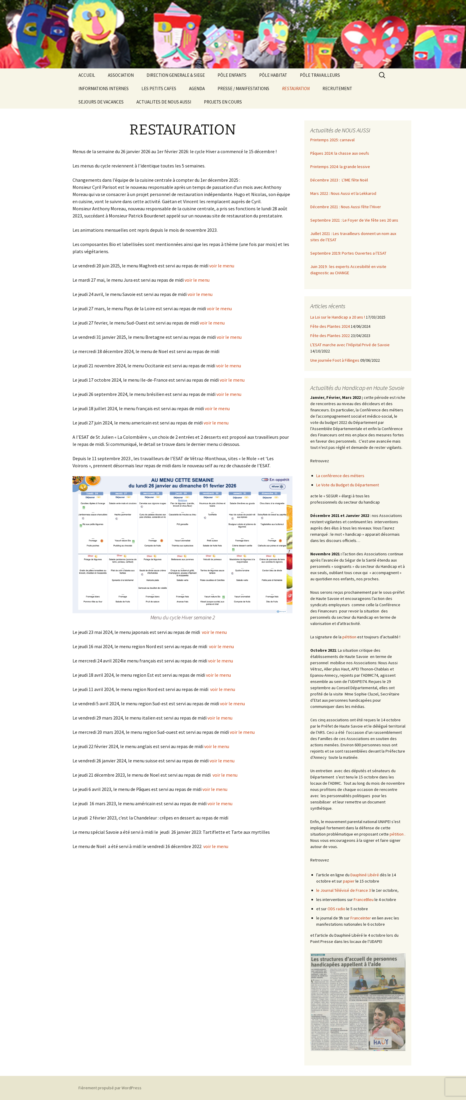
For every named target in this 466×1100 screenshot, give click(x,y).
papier (349, 881)
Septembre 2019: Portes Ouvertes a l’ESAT (348, 253)
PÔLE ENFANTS (232, 75)
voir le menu (221, 266)
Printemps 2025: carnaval (332, 139)
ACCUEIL (86, 75)
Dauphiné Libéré (364, 875)
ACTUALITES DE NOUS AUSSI (163, 102)
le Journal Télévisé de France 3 (343, 890)
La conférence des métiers (340, 475)
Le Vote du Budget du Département (347, 485)
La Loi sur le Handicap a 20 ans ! (337, 317)
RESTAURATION (296, 88)
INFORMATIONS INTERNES (103, 88)
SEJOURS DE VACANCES (101, 102)
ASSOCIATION (121, 75)
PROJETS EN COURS (223, 102)
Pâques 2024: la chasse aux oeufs (339, 153)
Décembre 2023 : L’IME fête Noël (339, 180)
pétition (349, 637)
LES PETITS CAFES (158, 88)
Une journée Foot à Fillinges (334, 360)
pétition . (397, 834)
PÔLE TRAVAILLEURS (320, 75)
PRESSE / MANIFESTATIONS (243, 88)
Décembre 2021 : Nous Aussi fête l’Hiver (345, 206)
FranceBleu (364, 899)
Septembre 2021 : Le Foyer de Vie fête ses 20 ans (354, 220)
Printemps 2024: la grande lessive (340, 166)
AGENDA (197, 88)
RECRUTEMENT (337, 88)
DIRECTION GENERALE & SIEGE (176, 75)
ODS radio (336, 908)
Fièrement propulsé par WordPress (109, 1087)
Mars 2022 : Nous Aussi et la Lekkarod (343, 193)
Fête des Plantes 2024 (330, 326)
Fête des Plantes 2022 (330, 335)
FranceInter (360, 918)
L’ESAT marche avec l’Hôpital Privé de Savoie (350, 344)
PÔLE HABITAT (273, 75)
